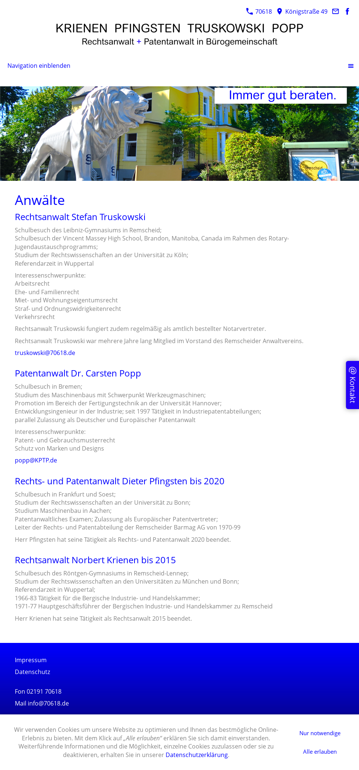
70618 (259, 11)
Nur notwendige (319, 733)
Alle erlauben (320, 751)
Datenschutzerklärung (197, 755)
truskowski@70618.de (45, 353)
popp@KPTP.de (36, 460)
